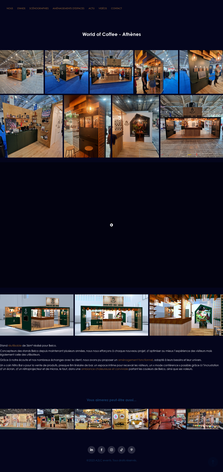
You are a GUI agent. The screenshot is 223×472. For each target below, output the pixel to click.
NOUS (10, 8)
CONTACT (116, 8)
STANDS (21, 8)
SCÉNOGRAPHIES (39, 8)
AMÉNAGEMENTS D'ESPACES (68, 8)
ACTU (92, 8)
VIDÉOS (103, 8)
